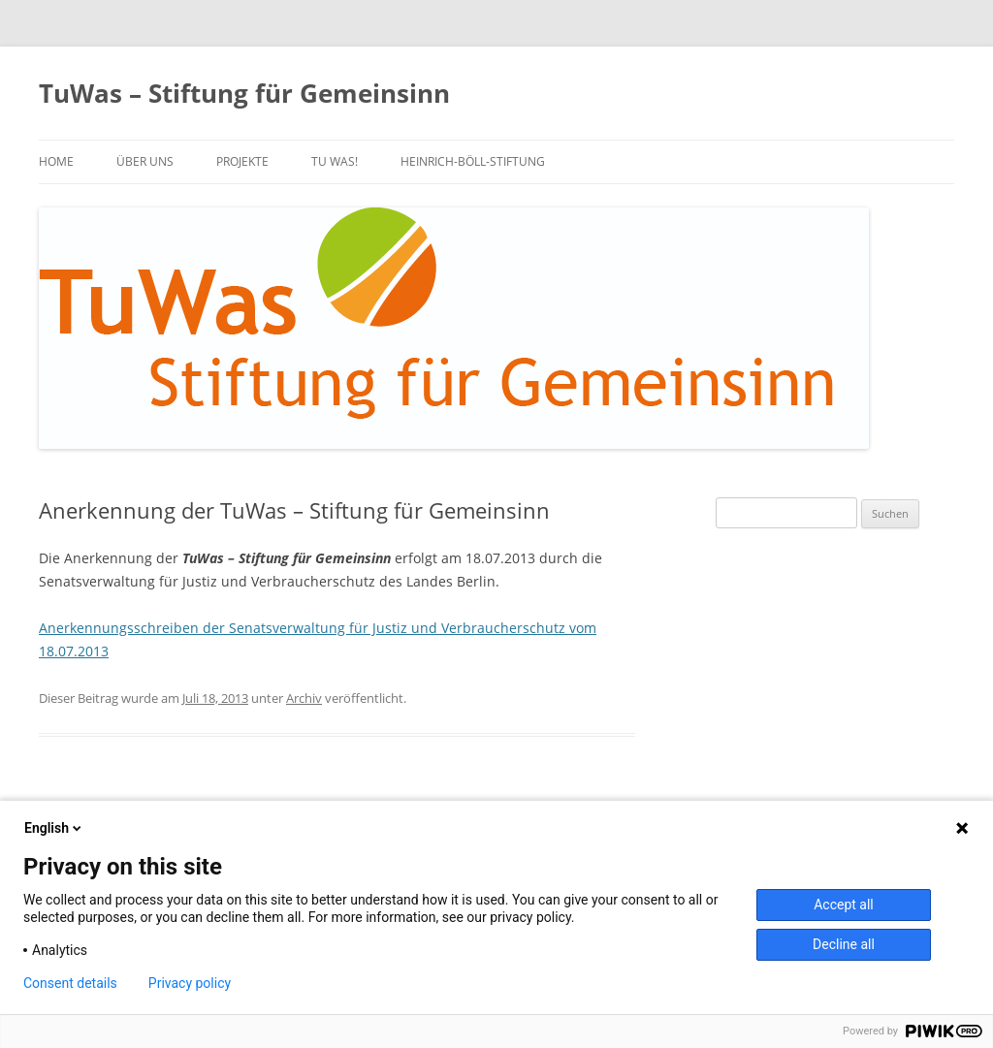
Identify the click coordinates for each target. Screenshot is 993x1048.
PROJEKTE (242, 161)
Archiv (304, 698)
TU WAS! (334, 161)
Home (56, 161)
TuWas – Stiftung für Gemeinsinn (244, 93)
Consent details (70, 983)
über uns (145, 161)
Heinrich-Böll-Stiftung (472, 161)
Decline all (844, 944)
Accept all (844, 904)
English (54, 828)
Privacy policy (189, 983)
